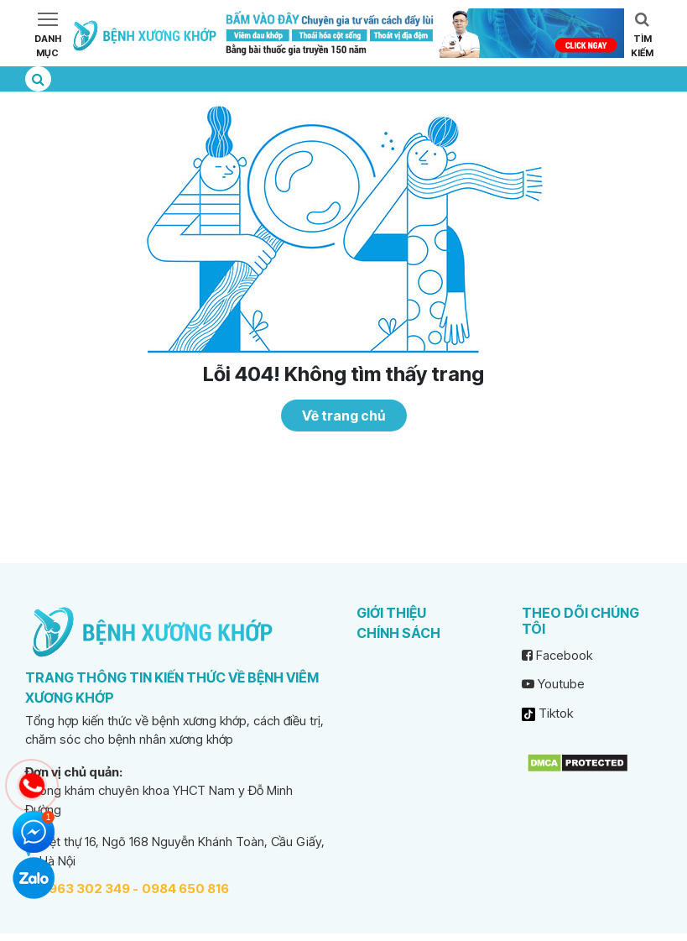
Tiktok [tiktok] (547, 713)
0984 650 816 (185, 889)
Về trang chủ (343, 415)
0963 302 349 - (88, 889)
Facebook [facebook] (557, 655)
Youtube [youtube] (553, 684)
